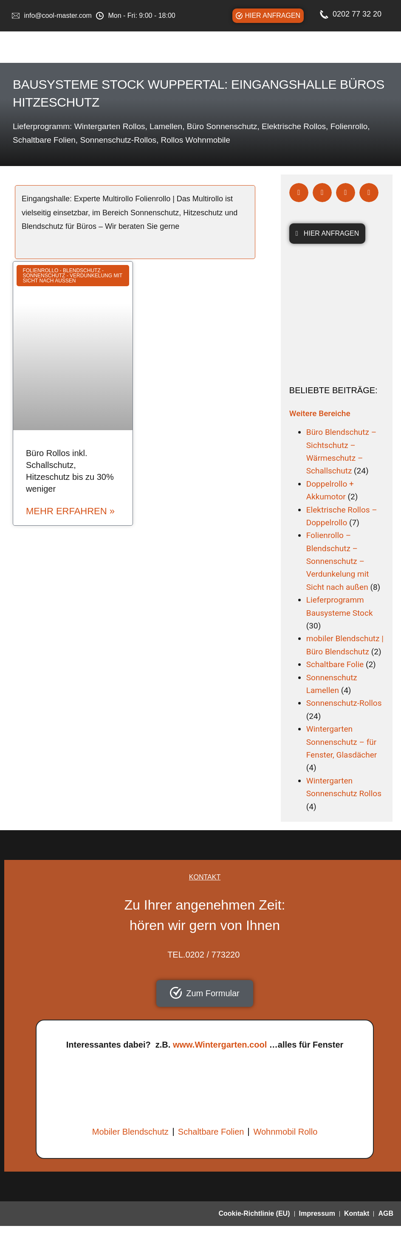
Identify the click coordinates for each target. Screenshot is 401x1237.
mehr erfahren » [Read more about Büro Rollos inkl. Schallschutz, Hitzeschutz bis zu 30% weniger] (70, 511)
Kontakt (357, 1213)
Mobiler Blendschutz (130, 1131)
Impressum (317, 1213)
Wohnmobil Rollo (285, 1131)
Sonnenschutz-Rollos (344, 703)
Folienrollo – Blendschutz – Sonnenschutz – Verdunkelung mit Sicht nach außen (337, 561)
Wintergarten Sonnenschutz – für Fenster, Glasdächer (341, 742)
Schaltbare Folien (211, 1131)
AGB (385, 1213)
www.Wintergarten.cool (220, 1044)
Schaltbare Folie (335, 664)
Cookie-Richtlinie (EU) (254, 1213)
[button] (298, 192)
